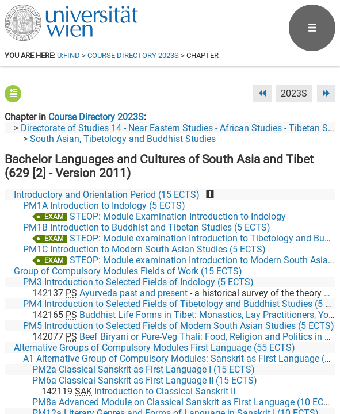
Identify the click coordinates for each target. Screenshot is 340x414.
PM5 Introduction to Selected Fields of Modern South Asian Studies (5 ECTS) (178, 325)
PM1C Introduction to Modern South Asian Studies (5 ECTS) (144, 249)
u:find (68, 55)
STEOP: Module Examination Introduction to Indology (178, 216)
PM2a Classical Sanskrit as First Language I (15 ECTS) (143, 369)
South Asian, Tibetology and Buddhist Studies (123, 138)
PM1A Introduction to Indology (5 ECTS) (104, 205)
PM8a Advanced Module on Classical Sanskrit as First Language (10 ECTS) (185, 402)
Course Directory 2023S (133, 55)
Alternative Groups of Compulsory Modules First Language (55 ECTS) (154, 347)
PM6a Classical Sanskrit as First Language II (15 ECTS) (144, 380)
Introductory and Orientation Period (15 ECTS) (107, 194)
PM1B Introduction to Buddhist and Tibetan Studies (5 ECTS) (146, 227)
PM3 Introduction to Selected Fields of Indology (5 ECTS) (138, 282)
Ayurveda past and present (133, 293)
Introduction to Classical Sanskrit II (164, 391)
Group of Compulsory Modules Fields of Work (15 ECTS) (128, 271)
